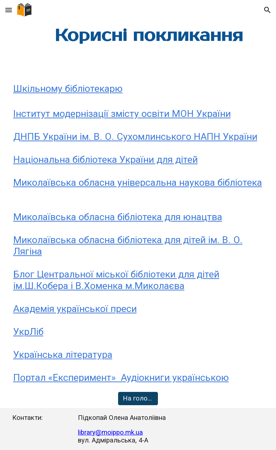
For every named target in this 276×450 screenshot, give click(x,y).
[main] (149, 35)
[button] (8, 10)
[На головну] (138, 398)
